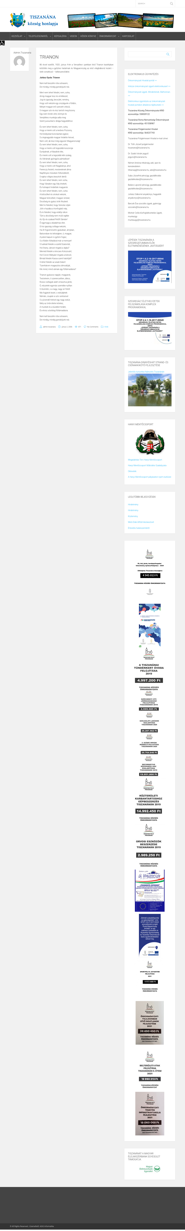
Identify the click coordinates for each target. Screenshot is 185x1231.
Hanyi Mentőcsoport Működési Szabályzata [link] (147, 465)
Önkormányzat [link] (107, 36)
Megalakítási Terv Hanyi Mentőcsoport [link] (145, 460)
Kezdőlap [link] (17, 36)
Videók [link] (73, 36)
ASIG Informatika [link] (47, 1226)
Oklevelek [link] (132, 471)
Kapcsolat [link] (128, 36)
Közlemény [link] (133, 516)
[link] (2, 43)
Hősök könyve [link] (88, 36)
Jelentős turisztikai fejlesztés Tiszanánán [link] (146, 372)
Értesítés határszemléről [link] (139, 528)
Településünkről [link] (38, 36)
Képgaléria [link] (60, 36)
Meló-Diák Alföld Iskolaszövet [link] (141, 522)
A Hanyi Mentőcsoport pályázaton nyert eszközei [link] (149, 477)
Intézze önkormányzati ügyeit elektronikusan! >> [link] (149, 86)
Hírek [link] (106, 327)
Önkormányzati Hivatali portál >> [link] (142, 80)
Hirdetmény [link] (133, 504)
